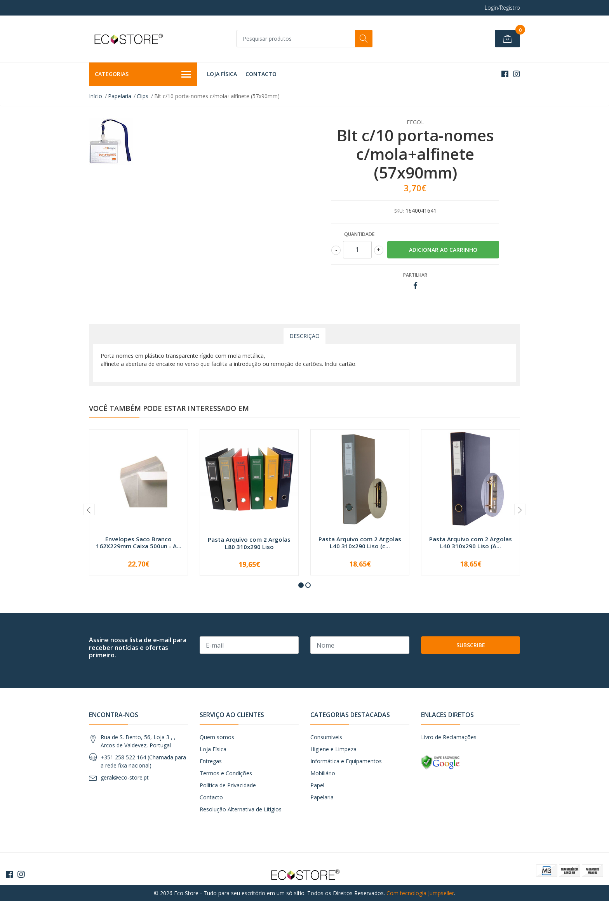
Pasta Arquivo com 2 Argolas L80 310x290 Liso (249, 542)
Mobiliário (322, 773)
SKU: (399, 211)
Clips (142, 96)
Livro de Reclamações (449, 737)
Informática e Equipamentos (346, 761)
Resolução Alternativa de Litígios (241, 809)
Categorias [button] (143, 74)
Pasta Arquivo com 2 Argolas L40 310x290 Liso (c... (359, 542)
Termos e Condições (226, 773)
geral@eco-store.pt (125, 777)
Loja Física (222, 74)
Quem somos (217, 737)
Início (95, 96)
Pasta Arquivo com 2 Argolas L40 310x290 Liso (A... (470, 542)
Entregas (211, 761)
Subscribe (470, 645)
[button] (301, 585)
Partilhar (415, 275)
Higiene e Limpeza (333, 749)
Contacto (261, 74)
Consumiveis (326, 737)
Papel (317, 785)
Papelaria (119, 96)
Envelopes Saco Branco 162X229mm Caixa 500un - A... (138, 542)
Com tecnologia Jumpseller (420, 893)
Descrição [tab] (304, 336)
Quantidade (359, 234)
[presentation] (89, 509)
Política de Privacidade (228, 785)
